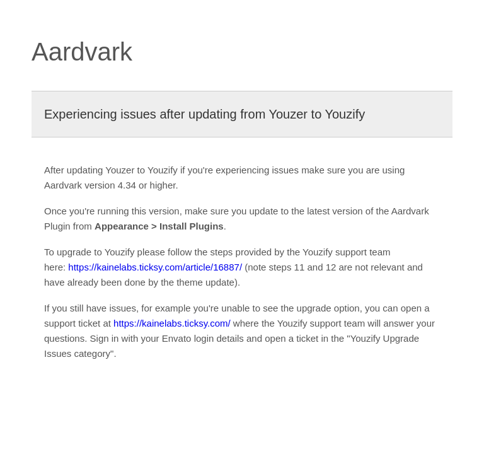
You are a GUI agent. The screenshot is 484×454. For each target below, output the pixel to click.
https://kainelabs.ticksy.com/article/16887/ (155, 267)
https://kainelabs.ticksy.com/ (172, 323)
